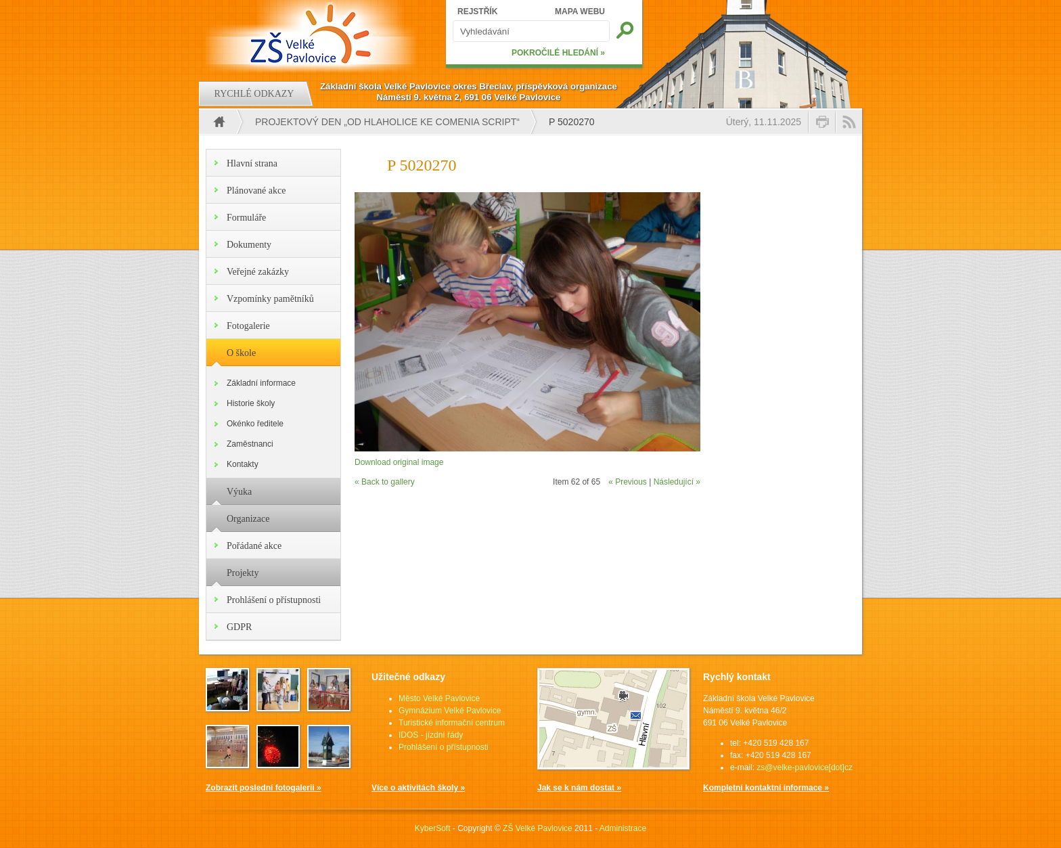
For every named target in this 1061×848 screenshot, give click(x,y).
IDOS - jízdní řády (431, 735)
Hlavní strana (252, 163)
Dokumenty (249, 245)
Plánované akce (256, 190)
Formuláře (246, 218)
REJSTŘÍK (477, 11)
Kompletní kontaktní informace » (766, 788)
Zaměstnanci (250, 444)
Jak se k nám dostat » (579, 788)
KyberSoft (433, 828)
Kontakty (242, 464)
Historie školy (251, 403)
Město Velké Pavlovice (439, 698)
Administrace (623, 828)
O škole (241, 353)
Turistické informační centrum (452, 723)
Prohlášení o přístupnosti (274, 600)
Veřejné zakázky (258, 272)
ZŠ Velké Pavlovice (537, 828)
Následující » (677, 482)
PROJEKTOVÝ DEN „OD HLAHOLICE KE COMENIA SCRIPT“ (387, 121)
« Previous (627, 482)
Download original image (399, 462)
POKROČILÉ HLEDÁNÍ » (558, 53)
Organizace (248, 519)
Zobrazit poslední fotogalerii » (263, 788)
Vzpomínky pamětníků (270, 299)
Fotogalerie (248, 326)
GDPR (239, 627)
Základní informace (261, 383)
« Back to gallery (385, 482)
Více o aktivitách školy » (418, 788)
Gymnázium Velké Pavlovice (450, 710)
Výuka (239, 492)
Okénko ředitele (255, 423)
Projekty (242, 573)
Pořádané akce (254, 546)
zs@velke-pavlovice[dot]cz (805, 767)
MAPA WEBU (580, 11)
